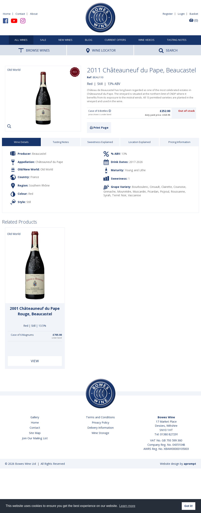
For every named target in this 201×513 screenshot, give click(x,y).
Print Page (99, 127)
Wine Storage (100, 433)
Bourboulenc (140, 187)
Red (89, 84)
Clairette (166, 187)
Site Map (35, 433)
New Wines (65, 40)
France (34, 177)
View (35, 361)
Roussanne (178, 191)
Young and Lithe (135, 170)
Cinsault (155, 187)
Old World (46, 169)
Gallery (34, 417)
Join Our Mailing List (35, 438)
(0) (193, 20)
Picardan (152, 191)
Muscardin (139, 191)
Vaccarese (134, 195)
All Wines (21, 40)
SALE (43, 40)
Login (181, 13)
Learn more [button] (127, 506)
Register (168, 13)
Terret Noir (119, 195)
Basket (194, 13)
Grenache (109, 191)
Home (7, 13)
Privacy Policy (100, 422)
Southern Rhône (39, 185)
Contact (20, 13)
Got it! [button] (188, 506)
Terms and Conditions (100, 417)
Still (100, 84)
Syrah (107, 195)
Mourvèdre (124, 191)
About (33, 13)
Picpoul (164, 191)
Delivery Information (100, 427)
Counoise (179, 187)
